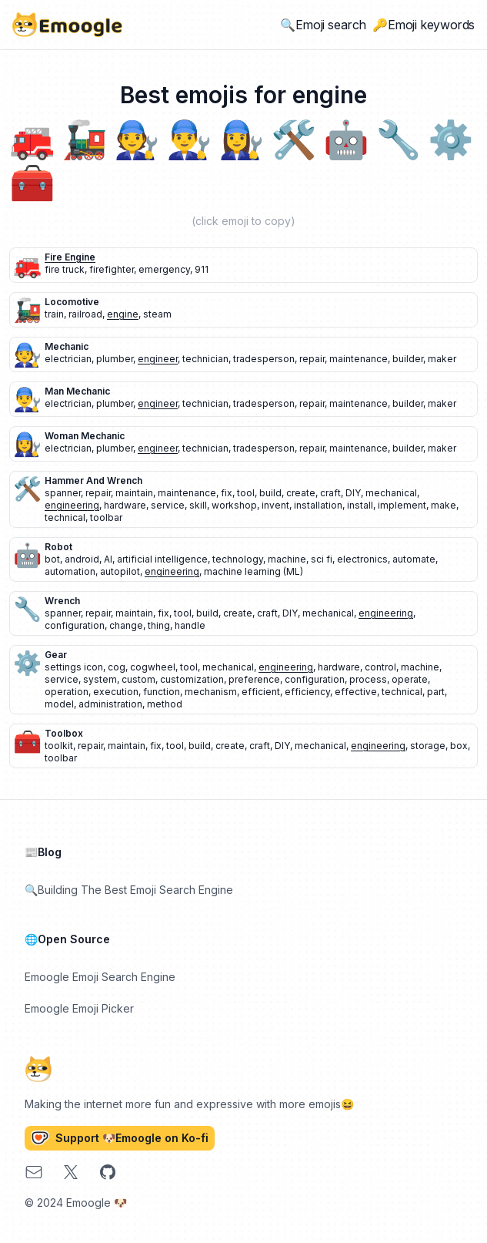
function (161, 691)
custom (138, 679)
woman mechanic (85, 436)
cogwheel (152, 667)
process (368, 679)
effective (356, 691)
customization (192, 679)
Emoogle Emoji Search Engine (100, 976)
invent (275, 505)
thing (159, 625)
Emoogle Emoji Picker (79, 1008)
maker (442, 359)
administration (110, 704)
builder (407, 359)
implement (402, 505)
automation (70, 571)
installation (318, 505)
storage (427, 745)
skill (198, 505)
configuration (75, 625)
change (126, 625)
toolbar (106, 517)
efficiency (307, 691)
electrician (68, 359)
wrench (62, 600)
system (100, 679)
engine (122, 314)
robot (58, 547)
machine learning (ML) (253, 571)
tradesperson (264, 359)
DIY (353, 493)
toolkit (59, 745)
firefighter (111, 269)
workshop (234, 505)
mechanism (211, 691)
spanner (63, 493)
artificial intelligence (162, 559)
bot (52, 559)
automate (413, 559)
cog (116, 667)
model (59, 704)
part (436, 691)
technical (65, 517)
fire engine (70, 257)
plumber (114, 359)
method (164, 704)
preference (254, 679)
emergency (164, 269)
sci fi (321, 559)
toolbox (64, 733)
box (459, 745)
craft (330, 493)
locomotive (72, 301)
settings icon (74, 667)
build (270, 493)
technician (205, 359)
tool (246, 493)
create (300, 493)
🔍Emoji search (323, 24)
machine (287, 559)
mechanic (66, 346)
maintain (134, 493)
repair (312, 359)
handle (190, 625)
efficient (261, 691)
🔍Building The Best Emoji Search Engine (129, 889)
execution (115, 691)
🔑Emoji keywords (423, 24)
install (360, 505)
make (443, 505)
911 (201, 269)
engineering (72, 505)
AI (108, 559)
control (380, 667)
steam (157, 314)
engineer (158, 359)
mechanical (391, 493)
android (82, 559)
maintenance (358, 359)
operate (410, 679)
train (54, 314)
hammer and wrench (93, 480)
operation (66, 691)
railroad (85, 314)
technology (237, 559)
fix (226, 493)
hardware (125, 505)
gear (56, 654)
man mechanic (77, 391)
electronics (362, 559)
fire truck (65, 269)
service (168, 505)
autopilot (120, 571)
